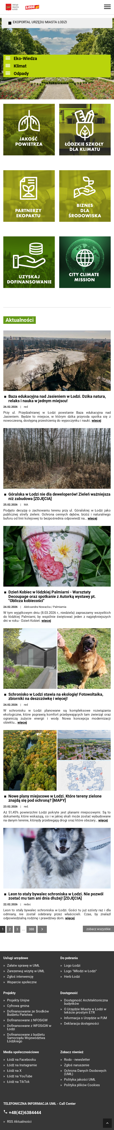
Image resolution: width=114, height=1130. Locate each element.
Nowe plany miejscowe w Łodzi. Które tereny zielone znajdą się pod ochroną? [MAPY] (55, 798)
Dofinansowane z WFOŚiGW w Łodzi (29, 1027)
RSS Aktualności (19, 1121)
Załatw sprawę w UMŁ (23, 965)
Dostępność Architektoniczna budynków (86, 1002)
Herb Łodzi (72, 976)
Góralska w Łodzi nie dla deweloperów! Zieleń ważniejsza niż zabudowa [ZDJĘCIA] (59, 496)
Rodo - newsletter (77, 1059)
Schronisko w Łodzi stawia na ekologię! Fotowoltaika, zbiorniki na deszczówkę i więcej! (55, 696)
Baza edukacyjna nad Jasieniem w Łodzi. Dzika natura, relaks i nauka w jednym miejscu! (57, 398)
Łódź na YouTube (19, 1076)
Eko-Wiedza (25, 58)
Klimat (20, 66)
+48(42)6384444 (25, 1112)
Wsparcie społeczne (22, 982)
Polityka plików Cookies (82, 1085)
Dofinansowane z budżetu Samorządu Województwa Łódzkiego (26, 1038)
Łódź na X (14, 1070)
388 (31, 929)
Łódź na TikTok (18, 1082)
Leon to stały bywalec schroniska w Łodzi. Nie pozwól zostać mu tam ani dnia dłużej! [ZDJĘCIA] (55, 896)
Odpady (21, 73)
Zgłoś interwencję (20, 976)
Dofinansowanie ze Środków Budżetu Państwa (28, 1013)
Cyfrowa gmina (18, 1006)
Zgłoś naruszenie (76, 1065)
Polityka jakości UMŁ (79, 1079)
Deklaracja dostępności (81, 1023)
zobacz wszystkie (98, 929)
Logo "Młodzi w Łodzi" (80, 971)
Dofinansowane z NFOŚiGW (27, 1020)
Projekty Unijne (18, 1000)
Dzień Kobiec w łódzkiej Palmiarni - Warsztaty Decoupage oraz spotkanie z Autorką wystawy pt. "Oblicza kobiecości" (52, 596)
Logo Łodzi (72, 965)
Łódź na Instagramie (22, 1065)
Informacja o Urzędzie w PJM (85, 1018)
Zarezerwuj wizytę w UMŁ (25, 971)
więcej (96, 421)
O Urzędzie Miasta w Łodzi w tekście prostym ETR (85, 1011)
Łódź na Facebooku (21, 1059)
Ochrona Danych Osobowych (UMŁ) (85, 1072)
